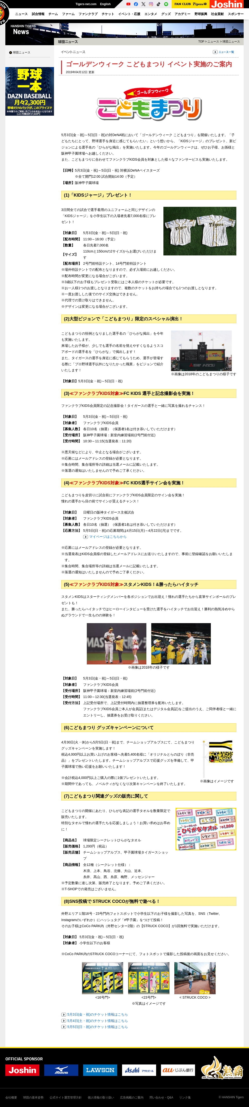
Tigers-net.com (86, 4)
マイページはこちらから (108, 537)
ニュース (213, 41)
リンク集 (185, 1097)
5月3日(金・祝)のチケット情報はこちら (97, 1014)
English (105, 4)
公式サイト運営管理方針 (66, 1097)
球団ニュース (21, 52)
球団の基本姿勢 (33, 1097)
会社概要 (11, 1097)
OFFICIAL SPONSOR (24, 1058)
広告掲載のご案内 (131, 1097)
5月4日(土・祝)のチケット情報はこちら (97, 1021)
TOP (201, 41)
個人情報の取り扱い (101, 1097)
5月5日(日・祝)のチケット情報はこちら (97, 1027)
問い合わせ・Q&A (161, 1097)
